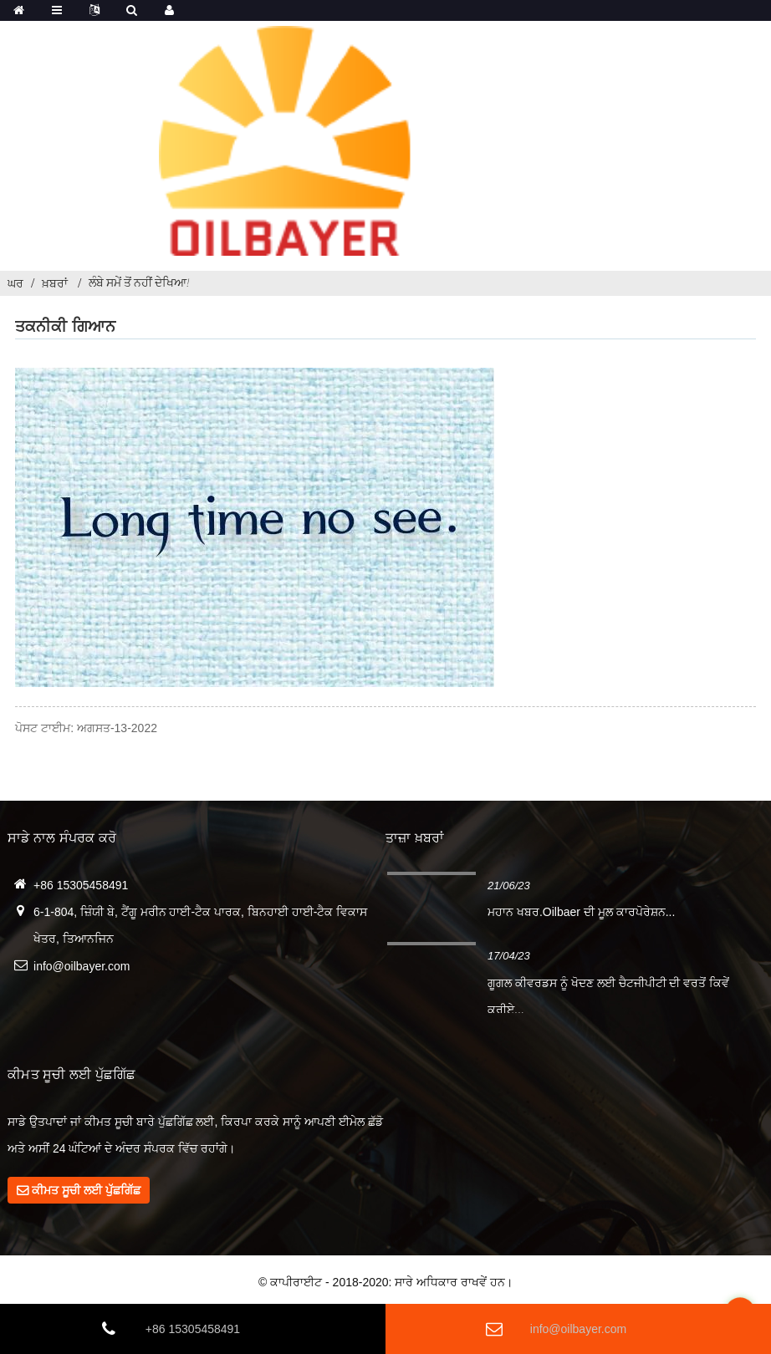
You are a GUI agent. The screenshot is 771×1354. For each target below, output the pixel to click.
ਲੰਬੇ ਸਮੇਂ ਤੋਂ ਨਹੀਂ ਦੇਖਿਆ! (139, 282)
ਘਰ (15, 283)
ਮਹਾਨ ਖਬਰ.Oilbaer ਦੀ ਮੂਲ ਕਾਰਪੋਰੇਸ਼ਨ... (581, 912)
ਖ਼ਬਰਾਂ (55, 283)
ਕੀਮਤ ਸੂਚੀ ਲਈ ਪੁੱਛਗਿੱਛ (86, 1190)
